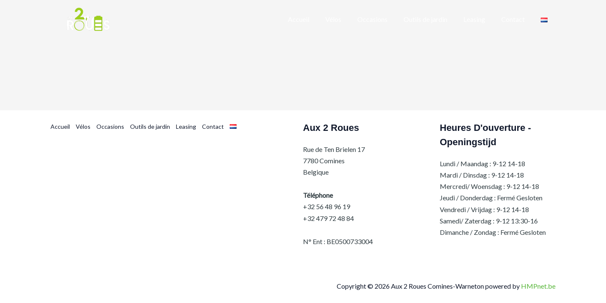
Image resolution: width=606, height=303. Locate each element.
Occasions (110, 126)
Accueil (60, 126)
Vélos (83, 126)
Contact (213, 126)
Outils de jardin (150, 126)
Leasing (186, 126)
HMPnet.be (538, 286)
